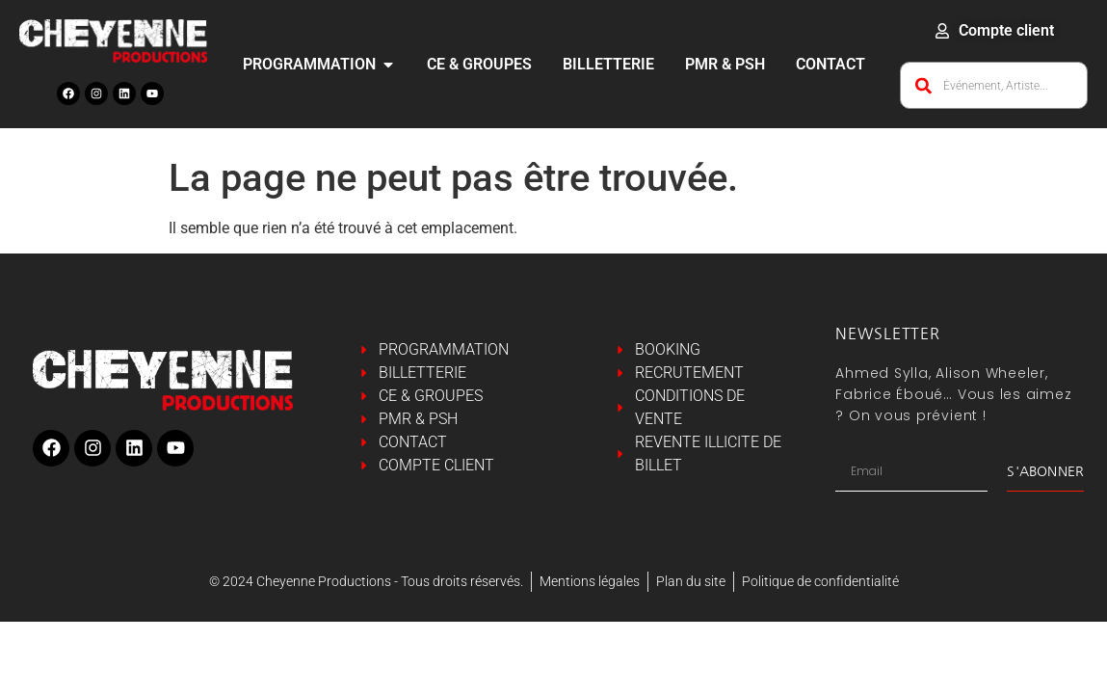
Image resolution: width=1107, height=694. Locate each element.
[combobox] (994, 85)
